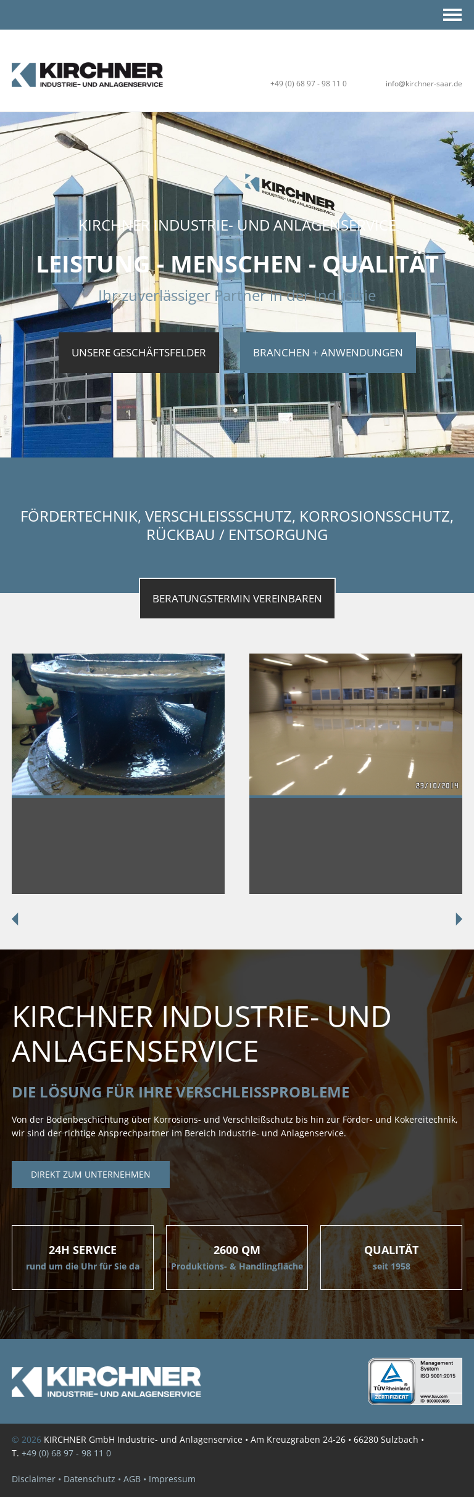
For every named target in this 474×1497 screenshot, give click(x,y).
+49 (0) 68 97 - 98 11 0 (308, 83)
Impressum (172, 1479)
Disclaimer (34, 1479)
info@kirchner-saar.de (424, 83)
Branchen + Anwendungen (328, 352)
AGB (132, 1479)
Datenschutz (89, 1479)
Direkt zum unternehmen (91, 1174)
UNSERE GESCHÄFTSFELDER (139, 352)
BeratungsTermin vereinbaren (237, 598)
